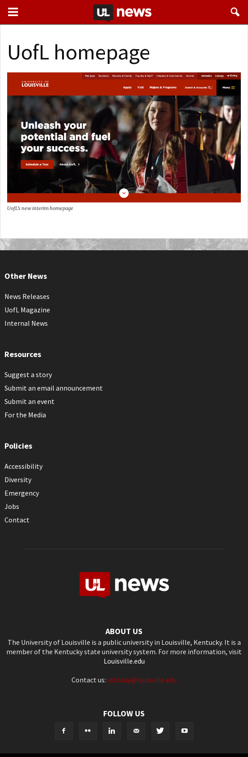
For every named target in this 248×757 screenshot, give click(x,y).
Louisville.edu (124, 660)
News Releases (27, 296)
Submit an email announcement (53, 387)
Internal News (26, 323)
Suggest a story (28, 374)
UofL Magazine (27, 309)
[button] (235, 12)
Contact (16, 519)
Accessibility (23, 466)
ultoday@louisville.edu (142, 679)
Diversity (17, 479)
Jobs (11, 506)
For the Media (25, 414)
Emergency (21, 492)
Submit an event (29, 401)
